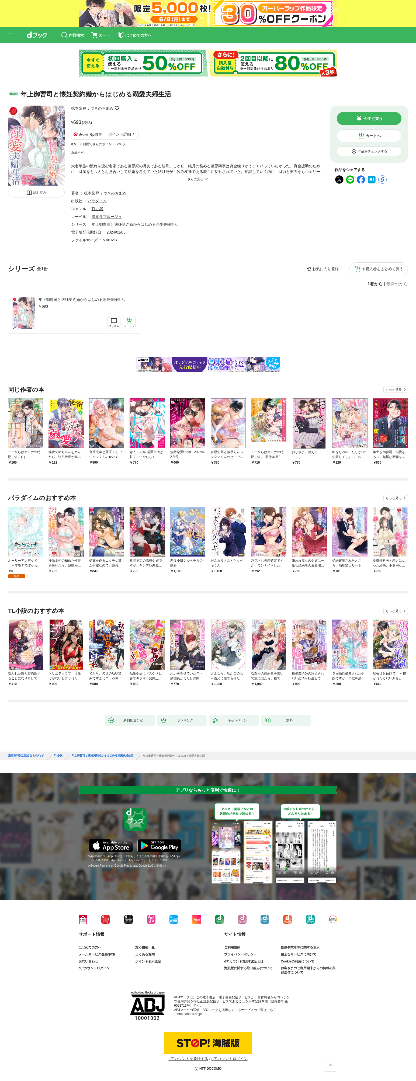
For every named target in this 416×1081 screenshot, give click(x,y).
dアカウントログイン (94, 968)
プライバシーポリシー (240, 954)
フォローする (117, 108)
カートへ (373, 136)
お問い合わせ (88, 961)
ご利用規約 (232, 947)
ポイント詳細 (119, 134)
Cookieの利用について (297, 961)
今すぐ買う (373, 118)
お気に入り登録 (325, 269)
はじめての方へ (90, 947)
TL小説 (97, 209)
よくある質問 (145, 954)
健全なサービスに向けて (298, 954)
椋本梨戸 (78, 108)
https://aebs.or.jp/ (189, 1014)
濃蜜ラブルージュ (107, 216)
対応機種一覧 (145, 947)
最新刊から (397, 284)
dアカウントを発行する (188, 1058)
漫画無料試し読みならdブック (26, 755)
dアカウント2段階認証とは (244, 961)
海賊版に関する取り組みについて (248, 968)
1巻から (375, 284)
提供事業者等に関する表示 (300, 947)
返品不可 (77, 152)
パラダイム (97, 201)
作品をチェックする (372, 151)
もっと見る (394, 389)
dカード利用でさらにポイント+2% (96, 144)
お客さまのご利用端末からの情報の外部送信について (308, 970)
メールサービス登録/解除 (97, 954)
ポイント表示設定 (148, 961)
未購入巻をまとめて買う (382, 269)
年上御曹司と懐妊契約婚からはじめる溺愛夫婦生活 (82, 299)
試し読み (39, 192)
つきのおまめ (102, 108)
